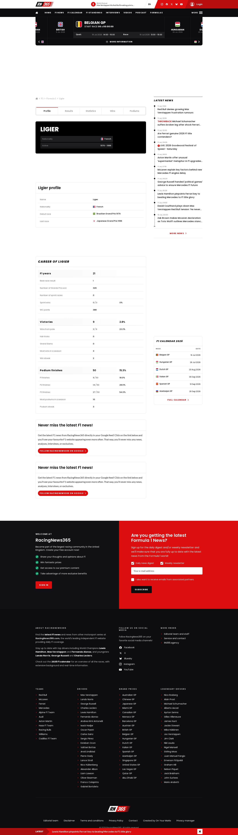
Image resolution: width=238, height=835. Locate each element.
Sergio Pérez (87, 738)
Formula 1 (51, 98)
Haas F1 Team (46, 725)
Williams (43, 734)
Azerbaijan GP (129, 756)
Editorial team (51, 820)
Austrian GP (128, 725)
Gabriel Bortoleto (89, 786)
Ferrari (42, 704)
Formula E (156, 12)
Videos (128, 12)
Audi (41, 717)
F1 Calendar (75, 12)
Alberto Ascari (171, 708)
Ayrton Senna (171, 712)
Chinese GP (128, 699)
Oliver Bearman (89, 778)
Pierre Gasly (87, 756)
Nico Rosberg (171, 695)
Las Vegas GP (129, 769)
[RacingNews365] (119, 809)
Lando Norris (43, 655)
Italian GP (127, 747)
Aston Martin (45, 721)
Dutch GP (127, 743)
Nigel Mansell (171, 747)
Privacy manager (186, 820)
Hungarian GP (129, 738)
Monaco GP (128, 717)
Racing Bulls (45, 730)
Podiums (134, 110)
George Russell (60, 655)
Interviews (113, 12)
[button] (60, 27)
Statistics (91, 110)
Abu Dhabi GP (129, 778)
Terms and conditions (92, 820)
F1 (42, 98)
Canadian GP (129, 712)
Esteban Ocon (88, 743)
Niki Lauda (169, 743)
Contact (133, 820)
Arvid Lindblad (88, 751)
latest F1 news (53, 634)
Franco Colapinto (90, 782)
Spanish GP (128, 751)
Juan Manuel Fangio (174, 756)
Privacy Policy (116, 820)
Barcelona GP (129, 721)
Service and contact (175, 638)
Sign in (43, 585)
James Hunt (170, 721)
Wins (112, 110)
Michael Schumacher (175, 704)
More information (119, 41)
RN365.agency (171, 643)
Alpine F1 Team (46, 712)
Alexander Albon (89, 769)
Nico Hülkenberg (89, 765)
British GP (127, 730)
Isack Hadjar (87, 725)
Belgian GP (127, 734)
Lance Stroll (87, 760)
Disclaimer (69, 820)
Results (69, 110)
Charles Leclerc (83, 655)
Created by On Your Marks (157, 820)
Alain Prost (169, 699)
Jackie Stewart (172, 725)
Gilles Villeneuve (172, 717)
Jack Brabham (171, 773)
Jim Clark (169, 738)
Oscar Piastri (87, 730)
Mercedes (44, 708)
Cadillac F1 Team (48, 738)
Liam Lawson (87, 773)
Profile (47, 110)
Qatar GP (127, 773)
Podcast (141, 12)
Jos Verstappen (172, 734)
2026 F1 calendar (61, 661)
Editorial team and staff (176, 634)
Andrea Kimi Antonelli (92, 721)
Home (48, 12)
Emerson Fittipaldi (173, 760)
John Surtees (171, 778)
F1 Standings (94, 12)
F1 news (59, 12)
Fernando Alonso (81, 651)
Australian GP (129, 695)
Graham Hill (170, 765)
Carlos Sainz (87, 734)
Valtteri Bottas (88, 747)
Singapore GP (129, 760)
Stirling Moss (170, 751)
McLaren (43, 699)
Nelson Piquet (171, 769)
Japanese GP (129, 704)
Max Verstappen (56, 651)
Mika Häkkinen (171, 730)
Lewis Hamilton (88, 712)
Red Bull (43, 695)
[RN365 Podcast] (113, 4)
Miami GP (127, 708)
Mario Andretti (171, 782)
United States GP (131, 765)
